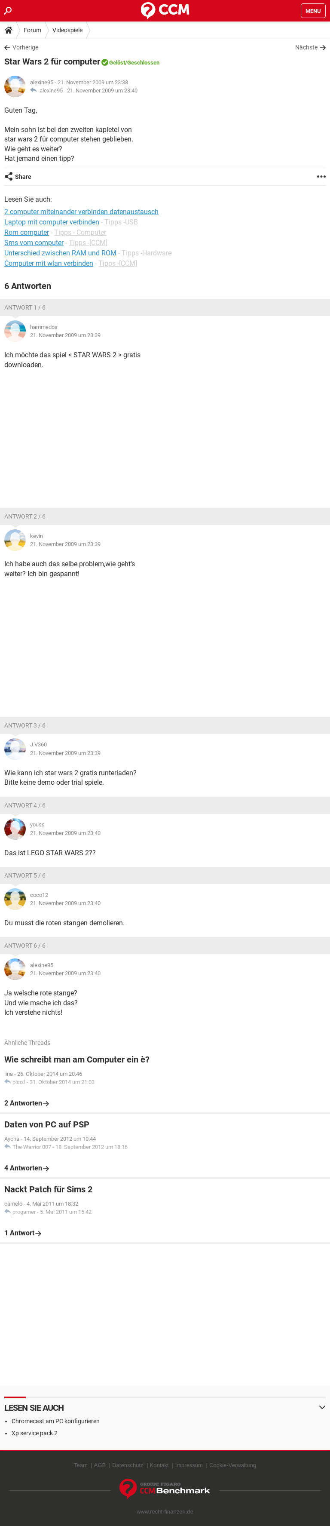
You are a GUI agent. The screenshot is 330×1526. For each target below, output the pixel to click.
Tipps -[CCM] (88, 243)
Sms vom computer (34, 243)
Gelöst (117, 62)
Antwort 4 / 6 (25, 805)
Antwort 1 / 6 (25, 307)
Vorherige (25, 47)
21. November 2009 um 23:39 (65, 335)
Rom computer (26, 232)
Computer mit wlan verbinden (48, 263)
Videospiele (67, 30)
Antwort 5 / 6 (25, 875)
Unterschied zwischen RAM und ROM (60, 253)
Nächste (306, 47)
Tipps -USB (121, 222)
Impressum (189, 1465)
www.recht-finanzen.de (165, 1511)
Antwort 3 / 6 (25, 725)
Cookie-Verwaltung (232, 1465)
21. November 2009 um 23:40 (102, 90)
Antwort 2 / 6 (25, 516)
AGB (100, 1465)
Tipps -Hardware (146, 253)
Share (23, 176)
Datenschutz (127, 1465)
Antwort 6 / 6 (25, 945)
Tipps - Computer (80, 232)
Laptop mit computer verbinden (51, 222)
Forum (32, 30)
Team (81, 1465)
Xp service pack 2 (35, 1433)
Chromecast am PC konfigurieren (56, 1421)
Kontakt (159, 1465)
